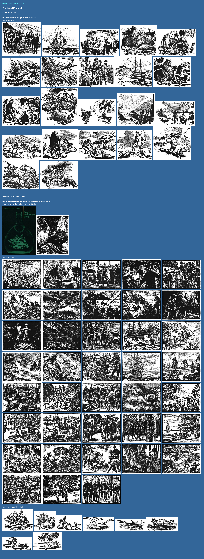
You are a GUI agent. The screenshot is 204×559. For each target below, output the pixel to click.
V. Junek (20, 3)
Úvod (4, 3)
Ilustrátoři (12, 3)
